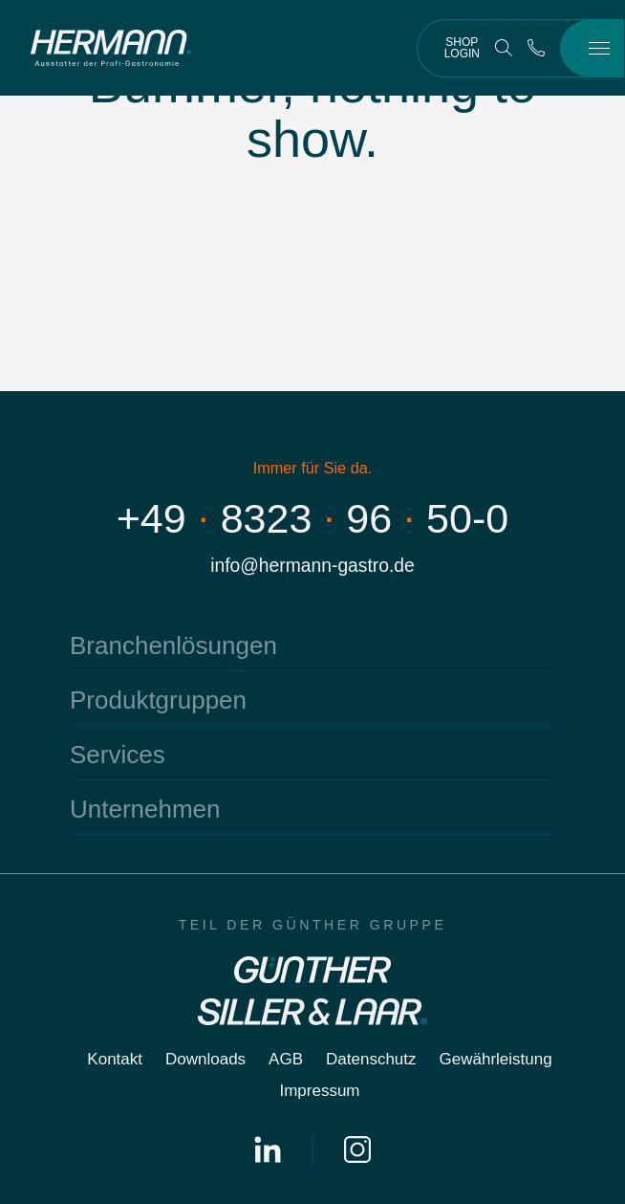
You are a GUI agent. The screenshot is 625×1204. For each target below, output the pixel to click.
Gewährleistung (496, 1059)
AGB (286, 1059)
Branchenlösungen (173, 645)
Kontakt (114, 1059)
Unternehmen (145, 809)
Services (117, 754)
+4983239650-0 (313, 518)
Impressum (319, 1091)
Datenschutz (371, 1059)
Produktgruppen (158, 700)
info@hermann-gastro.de (312, 566)
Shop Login (462, 47)
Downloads (205, 1059)
